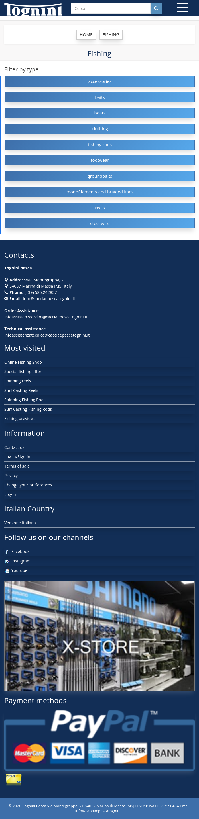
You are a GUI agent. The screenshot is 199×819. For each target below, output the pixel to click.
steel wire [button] (100, 223)
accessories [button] (100, 81)
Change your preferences (28, 485)
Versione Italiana (20, 522)
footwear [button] (100, 160)
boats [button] (100, 113)
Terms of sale (17, 466)
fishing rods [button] (100, 144)
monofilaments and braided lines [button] (100, 191)
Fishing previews (20, 418)
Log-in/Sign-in (17, 456)
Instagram (17, 561)
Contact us (14, 447)
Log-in (10, 494)
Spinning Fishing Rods (25, 399)
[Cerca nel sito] (156, 8)
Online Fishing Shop (23, 362)
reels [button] (100, 207)
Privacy (11, 475)
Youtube (15, 570)
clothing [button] (100, 128)
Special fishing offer (23, 371)
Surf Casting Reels (21, 390)
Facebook (16, 551)
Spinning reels (17, 381)
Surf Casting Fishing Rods (28, 409)
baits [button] (100, 97)
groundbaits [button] (100, 176)
